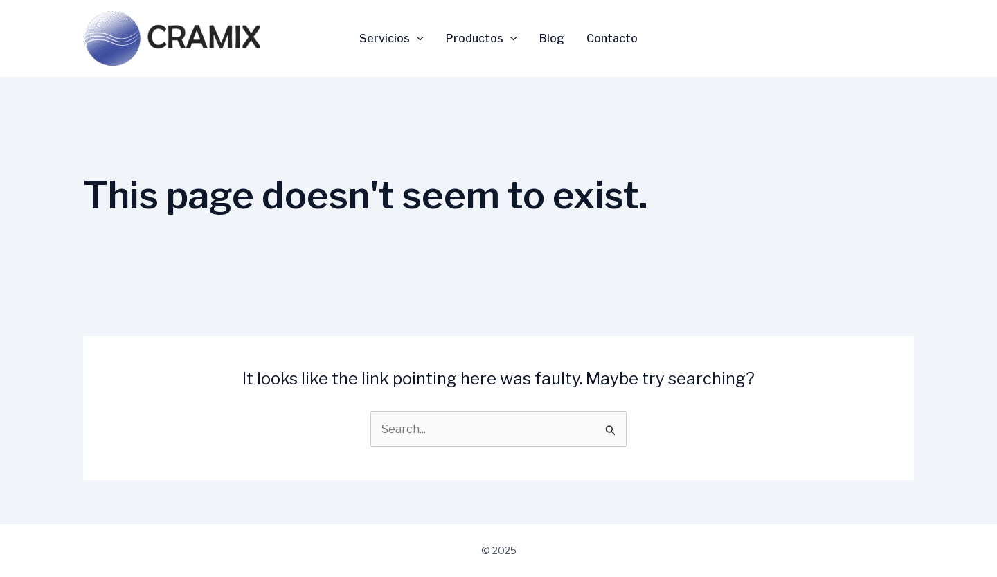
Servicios (391, 38)
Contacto (612, 38)
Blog (551, 38)
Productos (481, 38)
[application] (417, 38)
